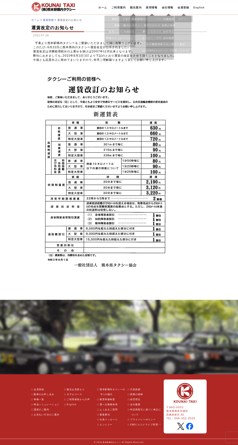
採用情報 (151, 7)
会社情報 (167, 7)
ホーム (102, 7)
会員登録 (183, 7)
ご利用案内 (118, 7)
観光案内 (136, 7)
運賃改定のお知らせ (69, 20)
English (199, 7)
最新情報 (48, 20)
